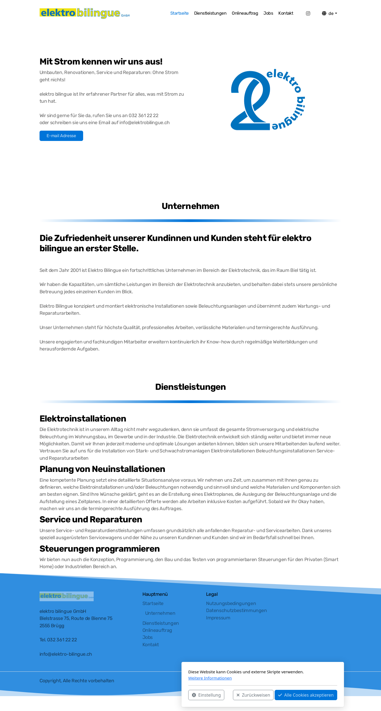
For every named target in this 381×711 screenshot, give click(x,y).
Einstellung (134, 695)
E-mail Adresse (61, 135)
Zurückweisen (181, 695)
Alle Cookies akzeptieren (234, 695)
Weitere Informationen (138, 678)
